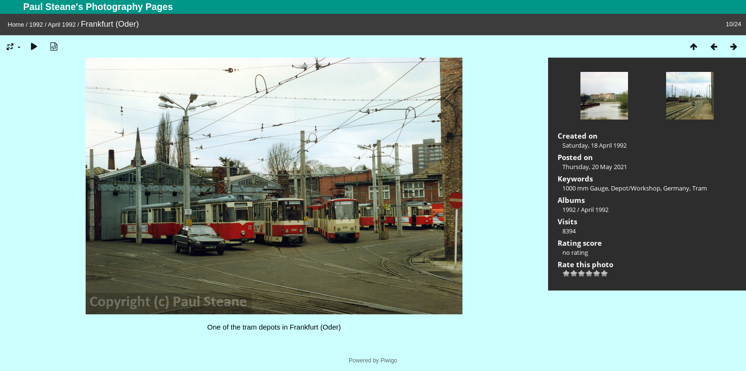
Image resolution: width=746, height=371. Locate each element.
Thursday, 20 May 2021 (594, 166)
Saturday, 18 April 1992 (594, 145)
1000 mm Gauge (585, 188)
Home (16, 24)
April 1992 (62, 24)
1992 (36, 24)
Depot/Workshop (635, 188)
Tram (699, 188)
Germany (676, 188)
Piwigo (389, 360)
